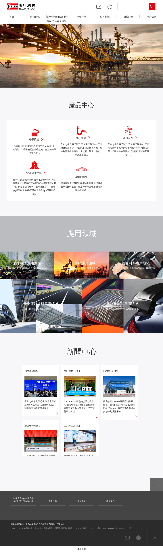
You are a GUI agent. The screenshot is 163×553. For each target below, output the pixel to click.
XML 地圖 (81, 549)
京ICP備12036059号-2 (124, 528)
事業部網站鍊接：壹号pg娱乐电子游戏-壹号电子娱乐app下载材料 (37, 524)
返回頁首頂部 (155, 537)
